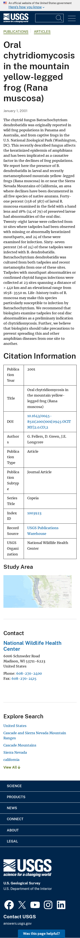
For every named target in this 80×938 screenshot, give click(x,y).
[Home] (15, 21)
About (13, 830)
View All (11, 767)
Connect (15, 819)
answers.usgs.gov (17, 923)
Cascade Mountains (19, 745)
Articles (42, 32)
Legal (12, 841)
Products (16, 797)
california (11, 760)
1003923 (34, 513)
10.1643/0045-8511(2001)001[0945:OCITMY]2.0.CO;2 (49, 421)
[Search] (59, 18)
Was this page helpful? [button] (41, 934)
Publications (15, 32)
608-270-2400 (29, 673)
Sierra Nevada (15, 752)
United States (14, 726)
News (12, 808)
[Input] (49, 18)
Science (14, 786)
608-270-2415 (24, 678)
